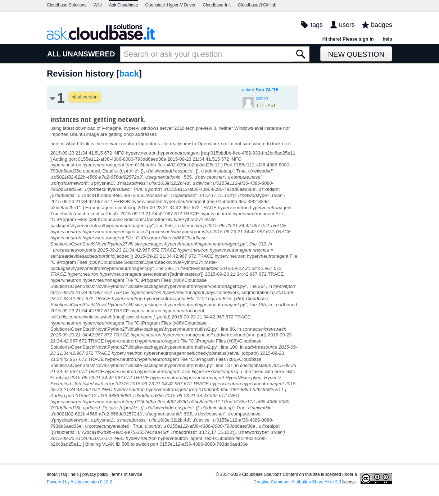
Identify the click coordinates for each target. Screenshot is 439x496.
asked (260, 89)
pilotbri (262, 98)
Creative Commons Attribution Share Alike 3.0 (297, 481)
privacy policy (95, 474)
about (52, 474)
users (347, 24)
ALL (54, 54)
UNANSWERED (89, 54)
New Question (356, 54)
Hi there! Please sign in (348, 39)
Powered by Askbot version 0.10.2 (79, 481)
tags (317, 24)
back (129, 73)
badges (381, 24)
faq (64, 474)
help (387, 39)
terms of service (127, 474)
